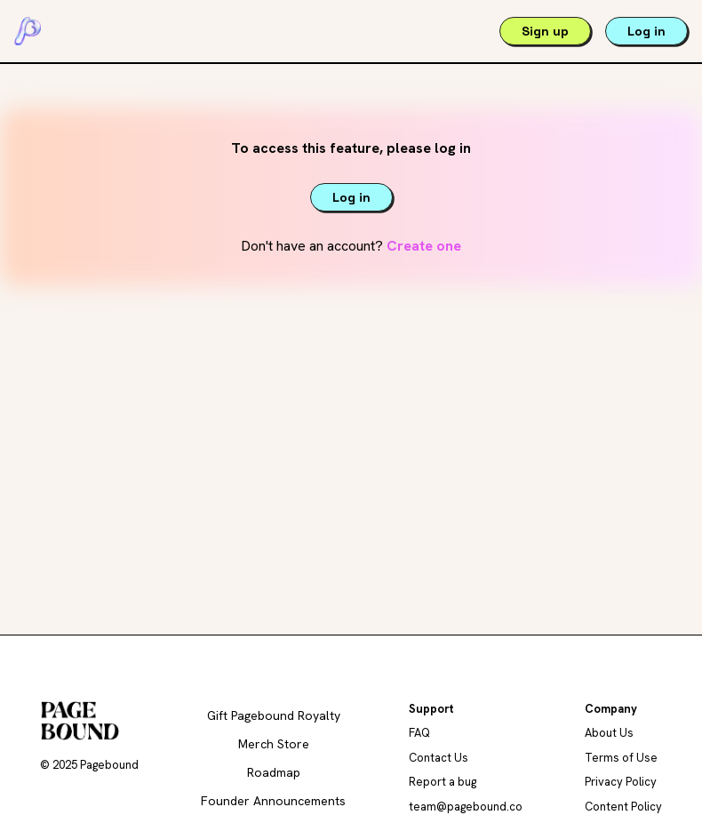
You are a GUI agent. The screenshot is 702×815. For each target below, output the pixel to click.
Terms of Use (621, 757)
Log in (646, 31)
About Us (609, 732)
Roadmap (273, 772)
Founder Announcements (273, 801)
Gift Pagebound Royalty (273, 715)
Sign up (545, 31)
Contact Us (438, 757)
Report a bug (442, 781)
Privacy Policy (621, 781)
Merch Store (273, 744)
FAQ (419, 732)
